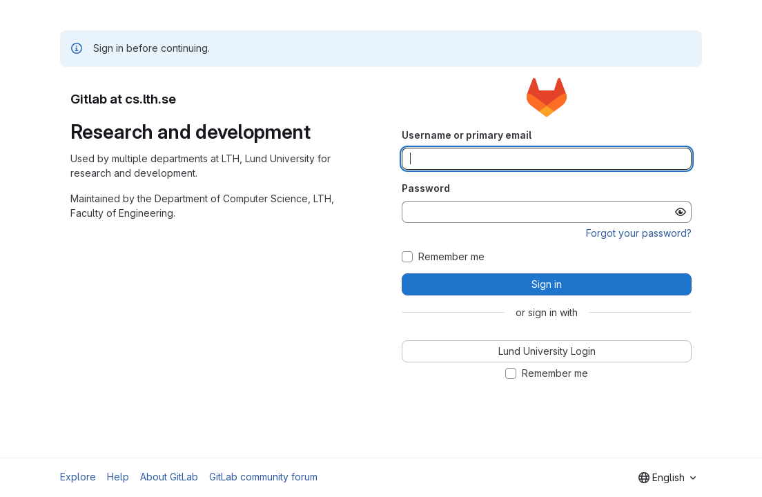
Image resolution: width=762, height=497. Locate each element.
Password (426, 188)
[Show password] (681, 212)
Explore (78, 477)
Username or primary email (466, 135)
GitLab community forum (263, 477)
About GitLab (169, 477)
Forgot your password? (639, 233)
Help (118, 477)
